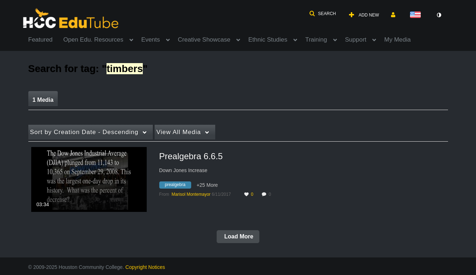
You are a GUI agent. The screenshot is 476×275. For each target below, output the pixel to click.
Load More (238, 236)
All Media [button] (178, 132)
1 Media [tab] (43, 100)
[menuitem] (45, 39)
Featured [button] (40, 39)
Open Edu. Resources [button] (93, 39)
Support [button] (356, 39)
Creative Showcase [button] (204, 39)
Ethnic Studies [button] (267, 39)
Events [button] (150, 39)
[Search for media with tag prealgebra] (178, 186)
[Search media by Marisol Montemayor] (191, 194)
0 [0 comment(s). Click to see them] (271, 194)
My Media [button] (397, 39)
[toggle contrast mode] (439, 15)
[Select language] (416, 15)
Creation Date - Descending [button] (84, 132)
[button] (322, 13)
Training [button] (316, 39)
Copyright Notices (145, 267)
